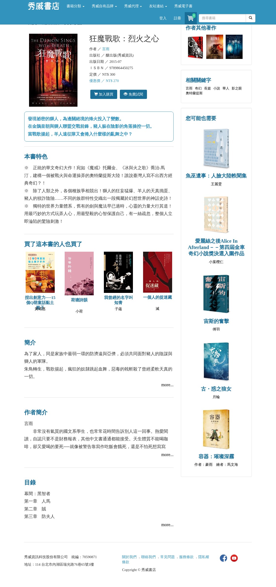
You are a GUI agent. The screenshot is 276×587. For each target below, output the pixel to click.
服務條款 (186, 557)
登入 (163, 18)
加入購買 (103, 94)
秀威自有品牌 (104, 6)
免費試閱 (133, 94)
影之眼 (237, 88)
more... (167, 384)
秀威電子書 (183, 6)
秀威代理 (133, 6)
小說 (216, 88)
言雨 (105, 49)
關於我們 (129, 557)
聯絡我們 (148, 557)
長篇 (207, 88)
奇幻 (198, 88)
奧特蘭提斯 (194, 93)
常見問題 (167, 557)
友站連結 (158, 6)
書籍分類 (75, 6)
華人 (225, 88)
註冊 (177, 18)
